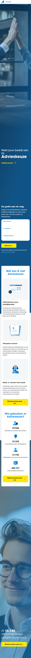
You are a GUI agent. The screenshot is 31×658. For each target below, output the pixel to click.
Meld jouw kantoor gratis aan (16, 402)
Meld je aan (9, 245)
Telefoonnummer (8, 235)
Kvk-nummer (7, 221)
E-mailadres (6, 228)
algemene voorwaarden (8, 252)
